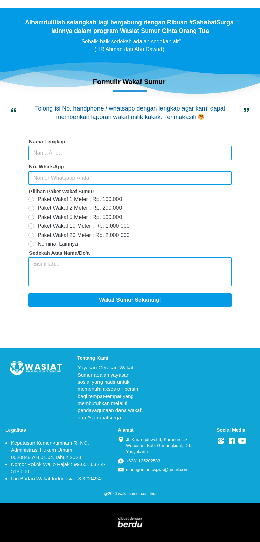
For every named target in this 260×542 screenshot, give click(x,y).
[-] (221, 441)
